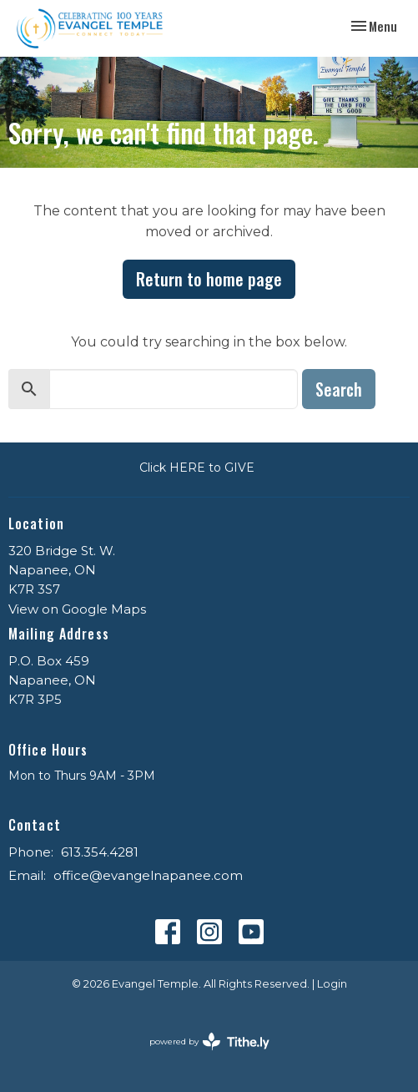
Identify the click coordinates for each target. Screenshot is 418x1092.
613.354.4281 (99, 852)
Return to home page (209, 278)
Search (338, 389)
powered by (209, 1041)
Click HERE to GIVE (196, 467)
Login (332, 984)
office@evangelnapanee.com (148, 875)
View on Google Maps (77, 609)
